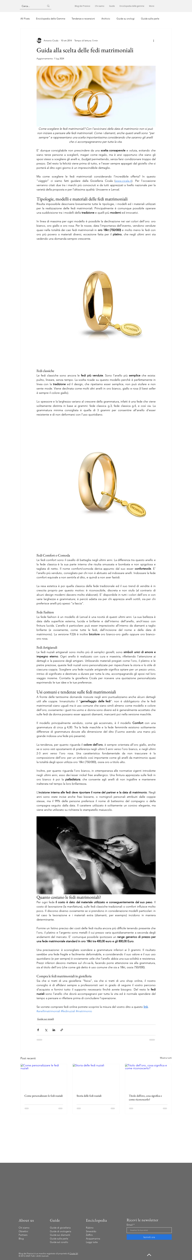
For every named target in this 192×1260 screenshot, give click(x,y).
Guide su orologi (126, 18)
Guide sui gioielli (45, 1018)
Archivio (105, 18)
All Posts (25, 18)
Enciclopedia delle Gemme (50, 18)
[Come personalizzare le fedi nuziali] (44, 1077)
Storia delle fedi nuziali (89, 1095)
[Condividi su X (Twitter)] (45, 1029)
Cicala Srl (74, 1253)
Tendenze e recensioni (83, 18)
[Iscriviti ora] (149, 1237)
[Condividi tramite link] (61, 1029)
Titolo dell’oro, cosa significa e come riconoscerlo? (145, 1097)
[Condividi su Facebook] (38, 1029)
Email (130, 1225)
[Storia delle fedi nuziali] (96, 1077)
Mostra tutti (166, 1057)
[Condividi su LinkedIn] (53, 1029)
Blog (21, 1238)
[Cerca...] (31, 6)
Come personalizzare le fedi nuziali (43, 1095)
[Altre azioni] (154, 40)
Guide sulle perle (150, 18)
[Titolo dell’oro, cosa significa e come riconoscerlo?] (148, 1077)
